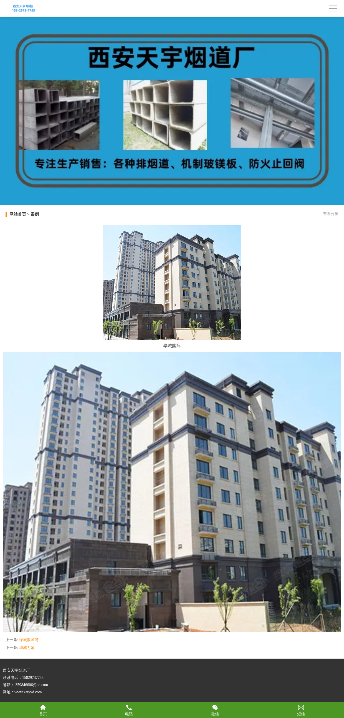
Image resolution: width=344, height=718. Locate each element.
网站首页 (17, 214)
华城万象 (27, 648)
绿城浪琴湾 (29, 640)
